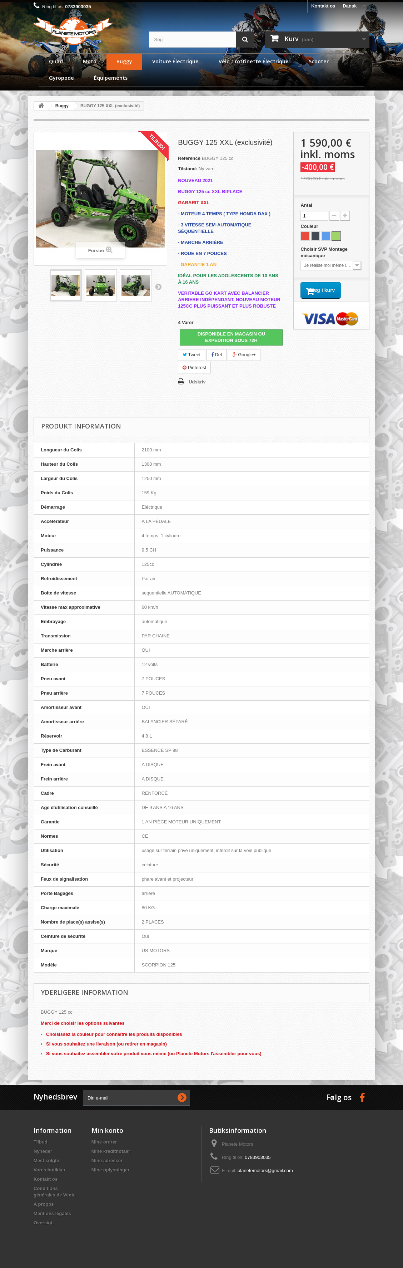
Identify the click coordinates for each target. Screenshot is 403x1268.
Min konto (107, 1130)
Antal (306, 205)
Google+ (244, 354)
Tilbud (41, 1142)
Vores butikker (49, 1169)
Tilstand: (187, 168)
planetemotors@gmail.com (265, 1170)
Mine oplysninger (110, 1169)
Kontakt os (323, 6)
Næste (158, 286)
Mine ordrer (104, 1142)
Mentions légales (52, 1213)
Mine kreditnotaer (110, 1151)
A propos (44, 1204)
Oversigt (43, 1222)
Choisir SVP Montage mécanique (323, 252)
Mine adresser (107, 1160)
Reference (189, 158)
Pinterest (194, 367)
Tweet (191, 354)
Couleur (309, 226)
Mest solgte (46, 1160)
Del (216, 354)
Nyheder (43, 1151)
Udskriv (197, 382)
